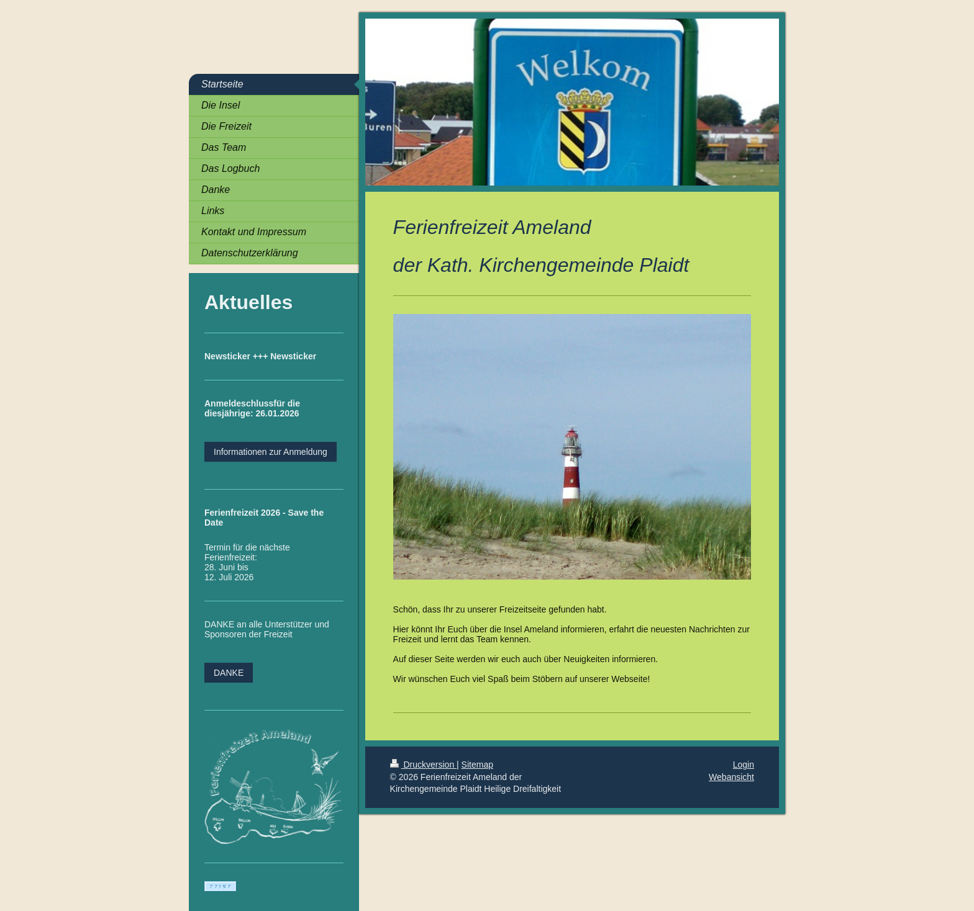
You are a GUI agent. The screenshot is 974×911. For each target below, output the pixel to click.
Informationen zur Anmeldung (270, 452)
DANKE (229, 673)
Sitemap (477, 765)
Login (743, 765)
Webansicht (731, 777)
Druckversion (423, 765)
